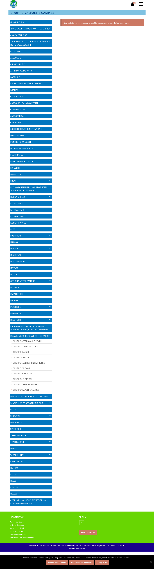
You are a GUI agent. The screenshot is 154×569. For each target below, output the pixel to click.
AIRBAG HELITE (17, 64)
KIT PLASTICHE (17, 209)
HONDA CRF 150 (17, 197)
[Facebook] (81, 522)
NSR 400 (14, 467)
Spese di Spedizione (18, 534)
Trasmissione (17, 442)
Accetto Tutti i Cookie (57, 563)
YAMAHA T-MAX (17, 455)
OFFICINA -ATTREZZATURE (22, 281)
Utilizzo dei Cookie (17, 522)
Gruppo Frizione (21, 368)
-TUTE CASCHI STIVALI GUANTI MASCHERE (29, 28)
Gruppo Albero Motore (25, 346)
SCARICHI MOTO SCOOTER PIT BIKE (26, 403)
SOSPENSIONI (16, 422)
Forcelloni (16, 174)
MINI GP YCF (15, 255)
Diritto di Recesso (17, 525)
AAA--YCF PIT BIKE (18, 35)
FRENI (13, 180)
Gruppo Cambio (21, 352)
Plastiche (15, 307)
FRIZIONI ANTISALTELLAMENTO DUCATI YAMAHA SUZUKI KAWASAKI (28, 189)
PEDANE (14, 300)
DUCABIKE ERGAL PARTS (21, 148)
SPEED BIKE (15, 429)
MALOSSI (14, 242)
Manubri (14, 248)
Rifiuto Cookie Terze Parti (81, 563)
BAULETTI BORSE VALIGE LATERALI (26, 83)
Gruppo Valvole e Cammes (26, 390)
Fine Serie (15, 167)
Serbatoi (15, 416)
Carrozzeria (17, 116)
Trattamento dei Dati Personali (22, 538)
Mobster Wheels (19, 261)
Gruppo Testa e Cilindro (25, 384)
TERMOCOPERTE (18, 435)
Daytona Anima (18, 135)
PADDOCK (14, 287)
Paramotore (17, 294)
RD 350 (13, 474)
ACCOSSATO (15, 57)
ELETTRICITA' (16, 155)
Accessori (15, 51)
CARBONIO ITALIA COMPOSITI (24, 103)
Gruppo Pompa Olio (23, 373)
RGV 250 (14, 487)
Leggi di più (102, 563)
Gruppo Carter (21, 357)
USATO (13, 448)
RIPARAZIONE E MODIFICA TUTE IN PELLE (29, 396)
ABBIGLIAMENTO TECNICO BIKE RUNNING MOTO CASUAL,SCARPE (29, 43)
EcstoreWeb (80, 548)
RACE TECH (15, 320)
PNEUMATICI (16, 313)
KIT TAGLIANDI (17, 216)
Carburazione (17, 109)
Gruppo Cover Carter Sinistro (29, 362)
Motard (14, 268)
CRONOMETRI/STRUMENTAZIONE (26, 129)
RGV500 (13, 493)
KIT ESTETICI (16, 203)
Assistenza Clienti (17, 528)
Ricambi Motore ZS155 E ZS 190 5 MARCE (29, 336)
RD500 (13, 480)
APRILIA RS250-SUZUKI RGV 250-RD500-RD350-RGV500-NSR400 (28, 502)
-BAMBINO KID (17, 22)
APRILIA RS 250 (17, 461)
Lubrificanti (17, 235)
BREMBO (14, 90)
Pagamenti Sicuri (16, 531)
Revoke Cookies (88, 532)
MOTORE (14, 274)
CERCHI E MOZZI (17, 122)
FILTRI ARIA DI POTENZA (21, 161)
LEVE (12, 229)
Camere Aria (16, 96)
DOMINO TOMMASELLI (20, 142)
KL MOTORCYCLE (18, 222)
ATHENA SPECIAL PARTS (21, 70)
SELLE (13, 409)
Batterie (15, 77)
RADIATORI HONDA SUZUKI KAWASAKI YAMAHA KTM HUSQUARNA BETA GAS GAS (29, 328)
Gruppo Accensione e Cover (27, 341)
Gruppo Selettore (23, 379)
